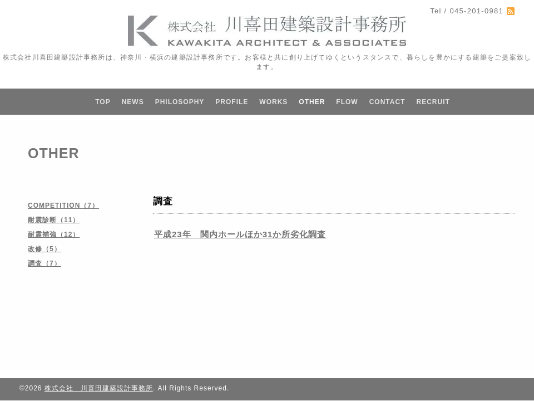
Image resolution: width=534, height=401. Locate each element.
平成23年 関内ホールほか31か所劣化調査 (240, 234)
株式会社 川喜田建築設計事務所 (98, 388)
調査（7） (44, 263)
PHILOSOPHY (180, 102)
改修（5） (44, 249)
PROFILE (231, 102)
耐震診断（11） (54, 220)
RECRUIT (432, 102)
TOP (102, 102)
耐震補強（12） (54, 234)
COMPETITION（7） (63, 205)
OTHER (312, 102)
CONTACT (387, 102)
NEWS (133, 102)
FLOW (347, 102)
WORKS (273, 102)
